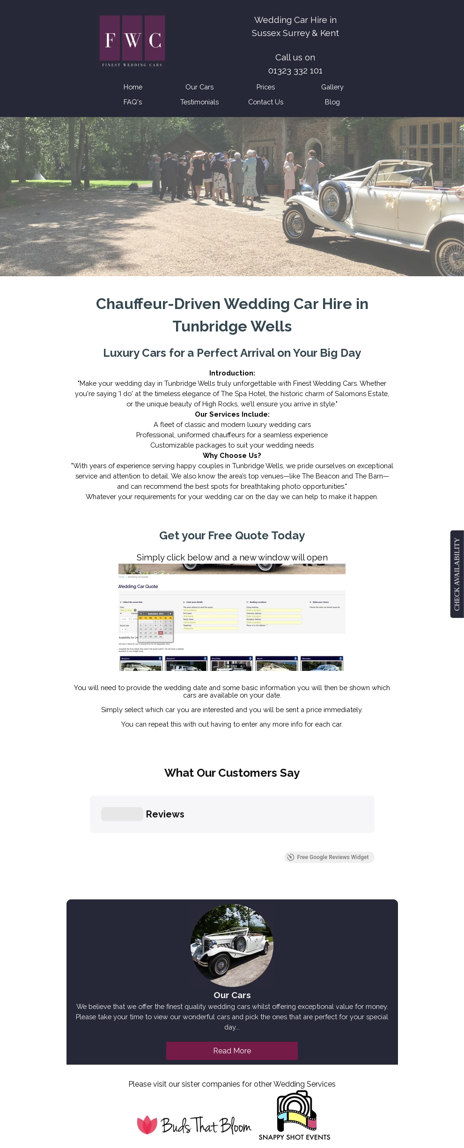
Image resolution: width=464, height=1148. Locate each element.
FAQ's (133, 102)
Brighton (241, 1084)
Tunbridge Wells (178, 1094)
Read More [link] (232, 912)
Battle (164, 1104)
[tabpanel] (295, 57)
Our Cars (199, 87)
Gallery (332, 87)
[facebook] (192, 1047)
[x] (218, 1047)
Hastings (222, 1094)
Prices (266, 87)
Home (133, 87)
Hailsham (208, 1084)
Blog (332, 102)
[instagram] (244, 1047)
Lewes (189, 1104)
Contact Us (265, 102)
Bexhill (251, 1094)
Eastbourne (171, 1084)
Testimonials (199, 102)
